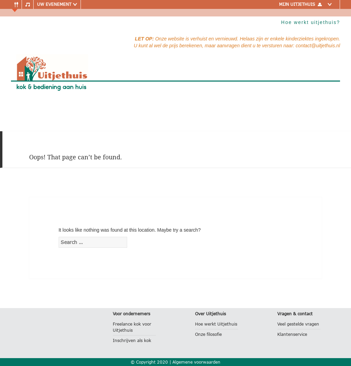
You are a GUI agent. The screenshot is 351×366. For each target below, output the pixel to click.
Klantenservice (292, 334)
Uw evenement (57, 4)
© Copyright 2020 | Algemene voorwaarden (175, 362)
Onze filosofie (208, 334)
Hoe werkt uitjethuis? (310, 22)
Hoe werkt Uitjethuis (216, 324)
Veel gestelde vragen (298, 324)
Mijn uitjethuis (307, 4)
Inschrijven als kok (132, 340)
